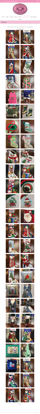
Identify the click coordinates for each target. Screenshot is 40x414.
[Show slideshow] (20, 29)
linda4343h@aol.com (14, 1)
